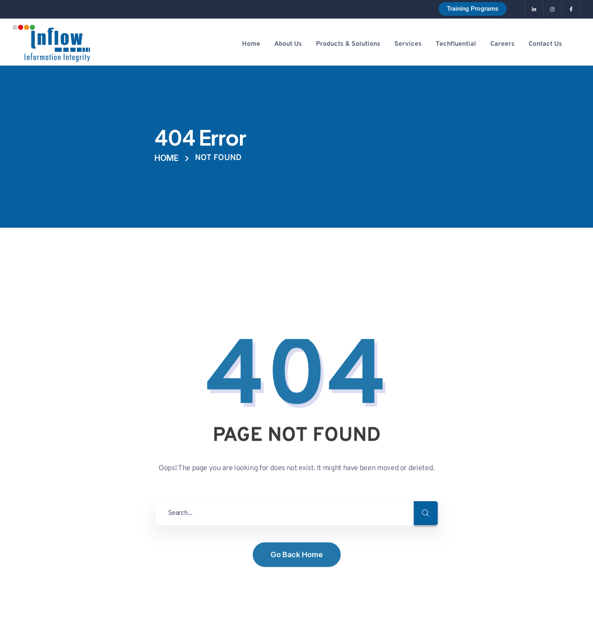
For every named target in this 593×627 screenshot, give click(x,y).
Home (166, 158)
